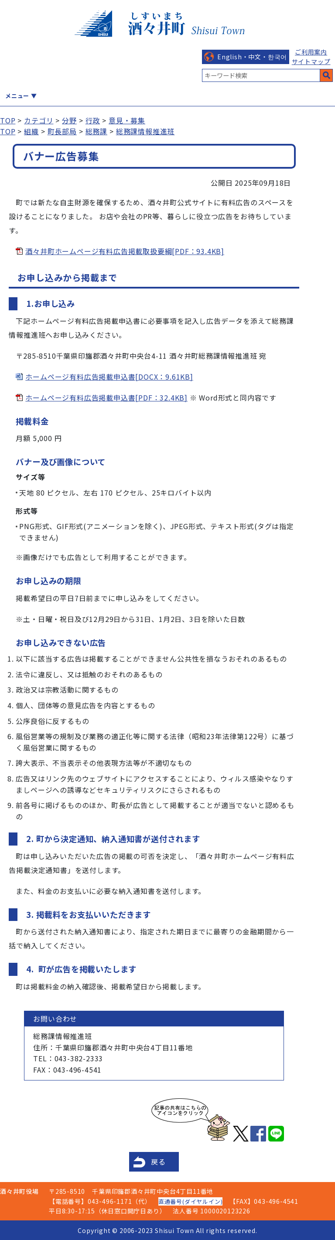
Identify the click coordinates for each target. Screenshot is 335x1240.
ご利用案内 (311, 52)
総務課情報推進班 (145, 131)
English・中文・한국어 (252, 56)
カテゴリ (38, 120)
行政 (92, 120)
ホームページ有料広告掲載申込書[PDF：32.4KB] (106, 397)
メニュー (17, 96)
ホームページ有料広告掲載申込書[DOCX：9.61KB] (109, 376)
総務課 (96, 131)
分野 (69, 120)
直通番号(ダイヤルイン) (190, 1201)
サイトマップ (311, 61)
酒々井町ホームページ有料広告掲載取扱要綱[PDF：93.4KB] (124, 251)
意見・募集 (127, 120)
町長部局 (62, 131)
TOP (7, 120)
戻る (158, 1161)
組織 (31, 131)
